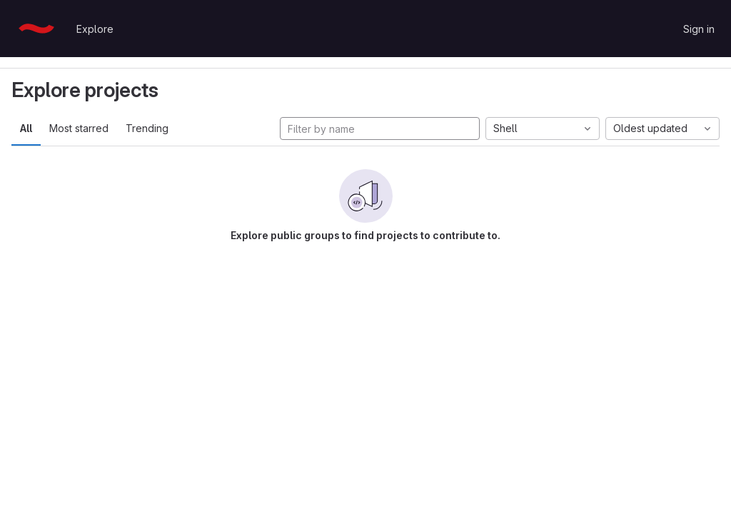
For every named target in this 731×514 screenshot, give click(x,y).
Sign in (699, 29)
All (26, 128)
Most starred (79, 128)
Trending (147, 128)
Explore (95, 29)
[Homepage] (36, 28)
